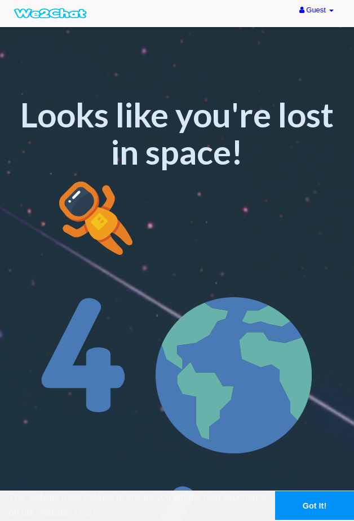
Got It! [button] (314, 505)
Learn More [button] (97, 512)
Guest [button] (316, 10)
